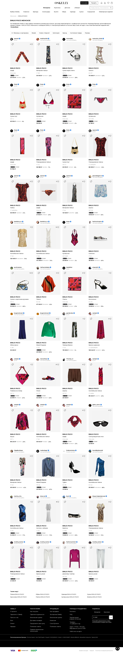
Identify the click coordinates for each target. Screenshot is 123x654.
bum (67, 496)
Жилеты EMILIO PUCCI (94, 597)
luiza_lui (42, 496)
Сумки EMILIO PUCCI (94, 594)
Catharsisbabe (44, 267)
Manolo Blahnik (75, 637)
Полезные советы (35, 626)
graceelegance (97, 176)
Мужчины (57, 8)
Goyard (47, 637)
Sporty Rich (95, 637)
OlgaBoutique (18, 450)
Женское (13, 16)
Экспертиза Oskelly (56, 614)
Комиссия (53, 620)
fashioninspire (97, 221)
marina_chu (17, 496)
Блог (11, 620)
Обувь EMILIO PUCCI (42, 594)
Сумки (81, 12)
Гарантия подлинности (37, 614)
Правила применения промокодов (36, 630)
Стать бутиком (54, 623)
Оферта (92, 650)
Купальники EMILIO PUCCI (70, 597)
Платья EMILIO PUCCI (17, 594)
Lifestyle (77, 8)
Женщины (46, 8)
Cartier (60, 637)
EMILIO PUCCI (15, 68)
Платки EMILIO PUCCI (43, 597)
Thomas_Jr (69, 359)
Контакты (73, 611)
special (16, 38)
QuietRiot (69, 267)
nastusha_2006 (97, 38)
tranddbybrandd (97, 450)
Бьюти (56, 12)
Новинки (26, 12)
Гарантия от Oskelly (16, 614)
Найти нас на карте (76, 631)
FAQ (71, 614)
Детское (67, 8)
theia (15, 84)
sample (94, 313)
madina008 (43, 38)
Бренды (35, 12)
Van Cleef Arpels (40, 637)
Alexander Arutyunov (85, 637)
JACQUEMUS (53, 637)
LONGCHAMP (66, 637)
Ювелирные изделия (106, 12)
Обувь (64, 12)
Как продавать (54, 611)
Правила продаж (83, 650)
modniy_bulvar (18, 542)
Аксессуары (46, 12)
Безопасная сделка (36, 617)
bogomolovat (18, 313)
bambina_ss (18, 221)
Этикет (12, 623)
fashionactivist (71, 542)
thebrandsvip (70, 450)
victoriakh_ (69, 38)
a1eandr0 (95, 267)
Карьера (12, 626)
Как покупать (34, 611)
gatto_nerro (96, 404)
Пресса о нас (14, 617)
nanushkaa (43, 359)
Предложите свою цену (37, 623)
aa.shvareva (18, 267)
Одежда (72, 12)
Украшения (91, 12)
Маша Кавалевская (98, 496)
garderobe (69, 313)
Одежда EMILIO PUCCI (69, 594)
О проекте (13, 611)
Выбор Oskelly (14, 12)
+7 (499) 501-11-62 (75, 624)
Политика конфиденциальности (104, 650)
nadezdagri (43, 450)
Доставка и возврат (36, 620)
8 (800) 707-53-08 (75, 619)
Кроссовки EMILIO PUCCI (18, 597)
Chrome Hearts (31, 637)
